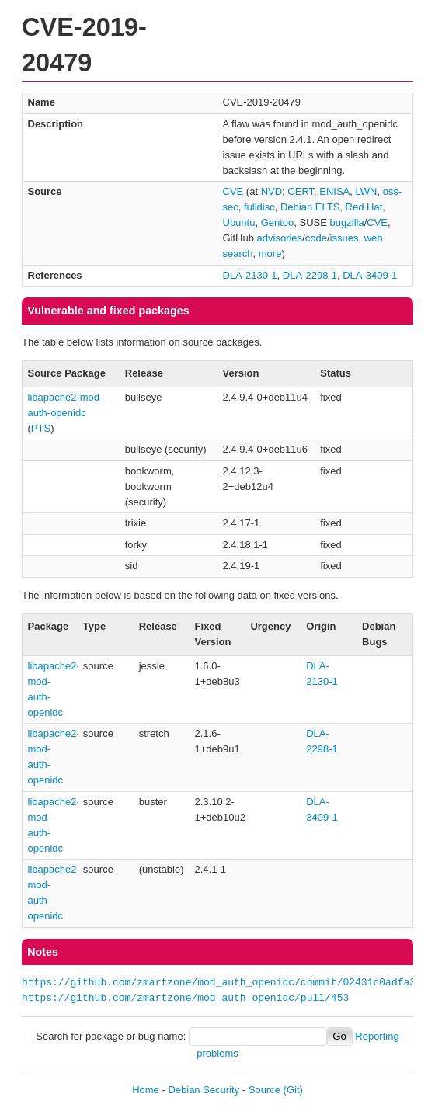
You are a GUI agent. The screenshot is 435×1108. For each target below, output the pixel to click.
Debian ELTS (309, 207)
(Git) (293, 1090)
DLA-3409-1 (370, 275)
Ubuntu (239, 222)
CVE (233, 191)
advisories (280, 238)
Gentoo (277, 222)
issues (344, 238)
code (316, 238)
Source (264, 1090)
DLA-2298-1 (310, 275)
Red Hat (364, 207)
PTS (40, 428)
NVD (271, 191)
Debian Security (203, 1090)
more (270, 253)
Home (145, 1090)
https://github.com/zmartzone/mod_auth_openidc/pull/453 (185, 999)
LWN (367, 191)
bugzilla (347, 222)
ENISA (334, 191)
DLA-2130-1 (250, 275)
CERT (300, 191)
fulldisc (259, 207)
